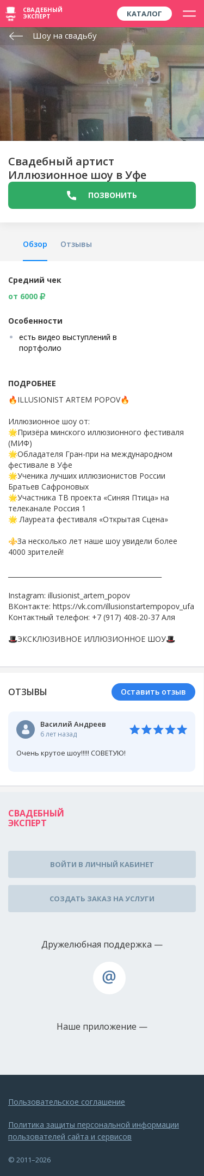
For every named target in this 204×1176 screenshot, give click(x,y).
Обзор (35, 244)
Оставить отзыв (153, 691)
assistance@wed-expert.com (109, 978)
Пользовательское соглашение (66, 1102)
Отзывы (76, 244)
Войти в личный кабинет (102, 864)
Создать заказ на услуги (102, 898)
